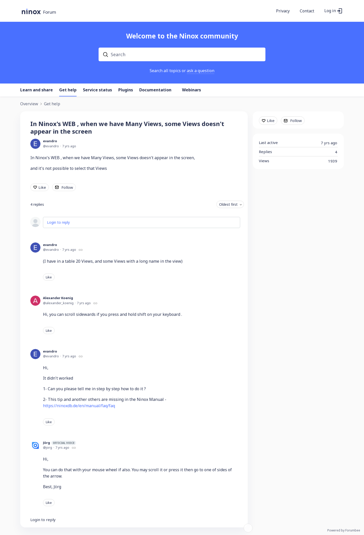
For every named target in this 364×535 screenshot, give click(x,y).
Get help (68, 90)
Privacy (283, 11)
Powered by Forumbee (343, 530)
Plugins (125, 90)
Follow (67, 187)
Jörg (59, 442)
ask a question (200, 70)
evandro (50, 141)
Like (42, 187)
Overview (29, 104)
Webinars (191, 90)
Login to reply (58, 222)
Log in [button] (330, 10)
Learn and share (36, 90)
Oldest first (228, 204)
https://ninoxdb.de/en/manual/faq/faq (79, 405)
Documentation (155, 90)
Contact (307, 11)
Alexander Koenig (58, 298)
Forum (49, 12)
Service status (97, 90)
